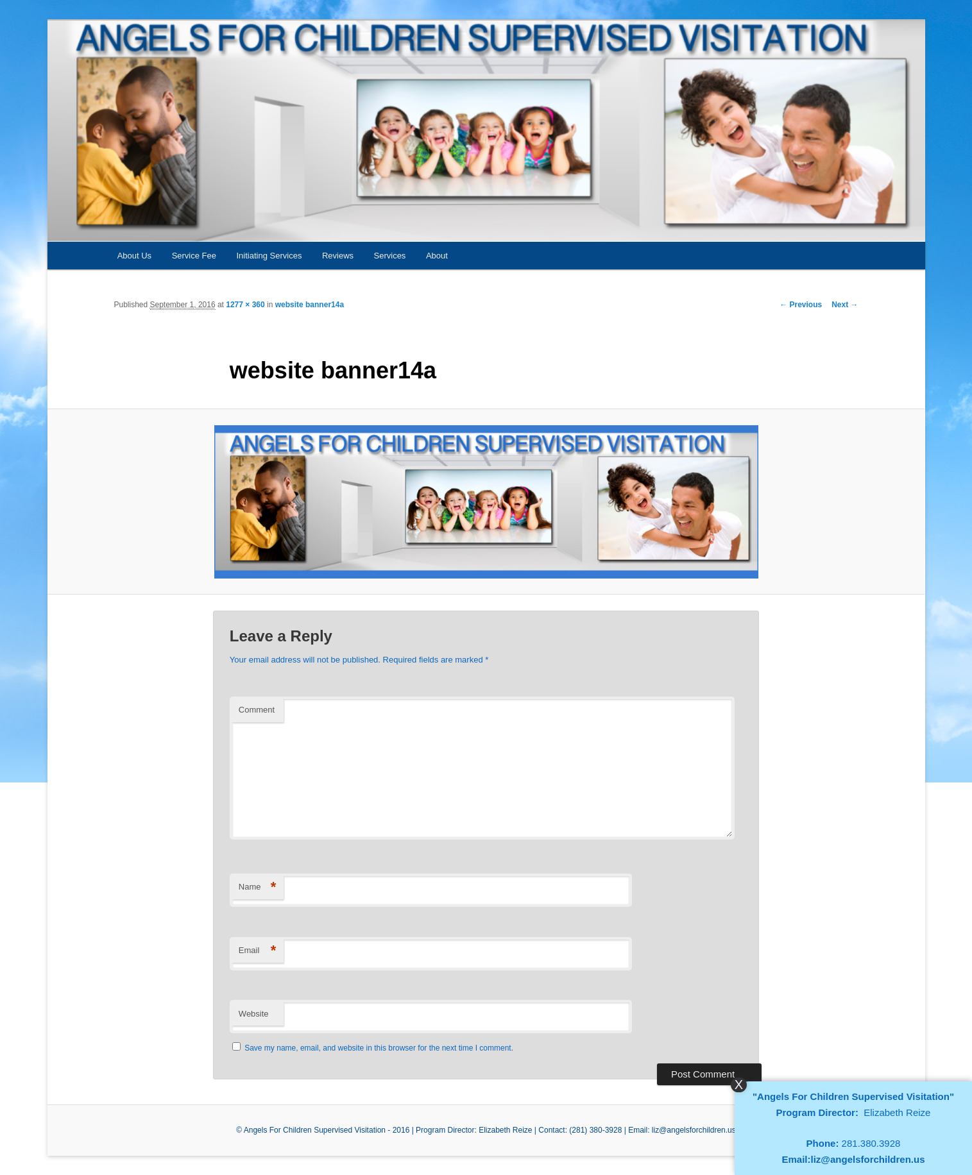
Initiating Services (269, 255)
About (437, 255)
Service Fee (194, 255)
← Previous (801, 304)
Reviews (338, 255)
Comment (257, 709)
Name (258, 887)
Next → (844, 304)
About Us (134, 255)
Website (254, 1014)
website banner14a (309, 304)
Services (390, 255)
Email (258, 951)
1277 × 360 (245, 304)
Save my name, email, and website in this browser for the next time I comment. (378, 1048)
